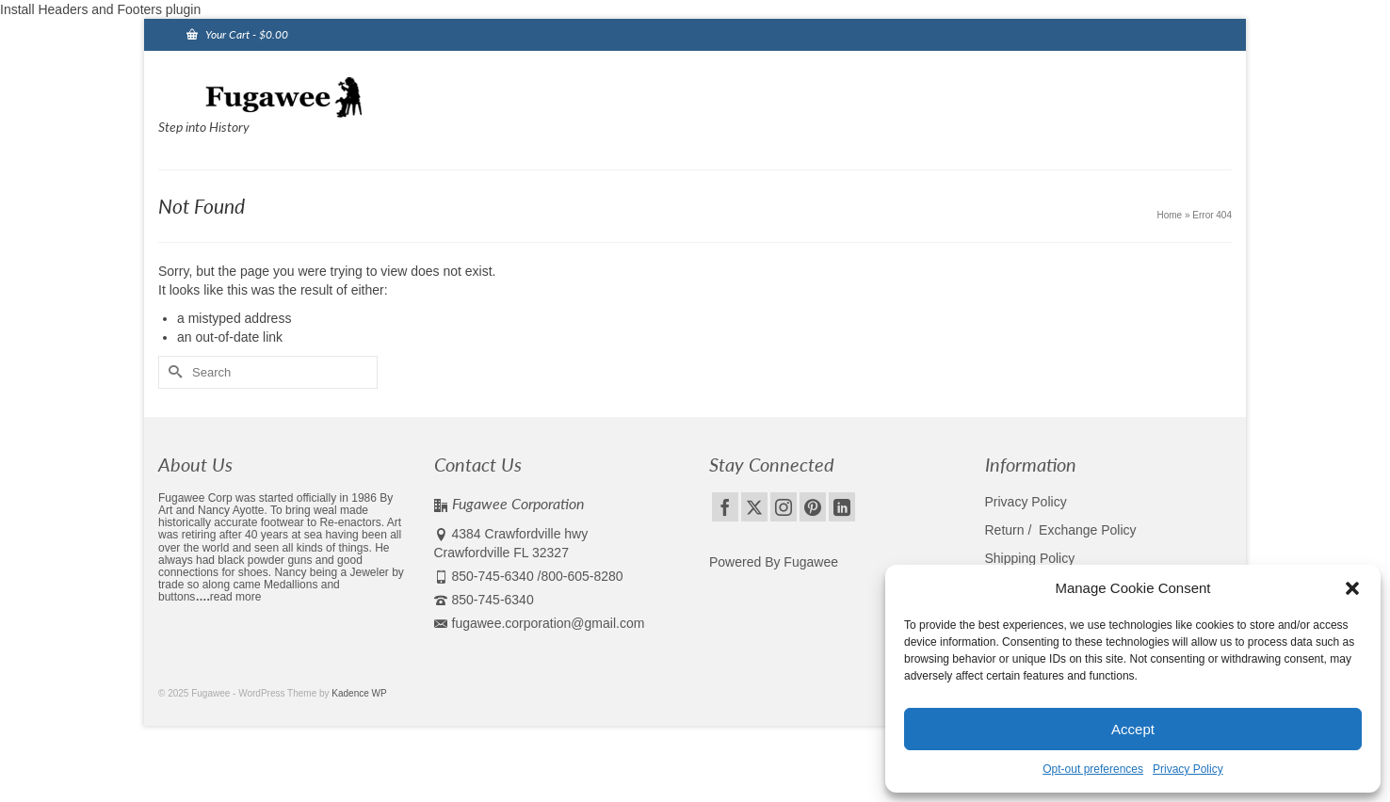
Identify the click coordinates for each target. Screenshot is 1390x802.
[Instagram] (783, 506)
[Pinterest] (813, 506)
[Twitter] (754, 506)
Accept (1133, 729)
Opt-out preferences (1092, 769)
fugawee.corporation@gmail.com (539, 623)
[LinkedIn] (842, 506)
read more (236, 596)
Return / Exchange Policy (1061, 529)
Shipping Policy (1030, 558)
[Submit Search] (172, 372)
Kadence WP (358, 693)
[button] (1352, 588)
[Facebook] (725, 506)
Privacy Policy (1188, 769)
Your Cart (237, 34)
